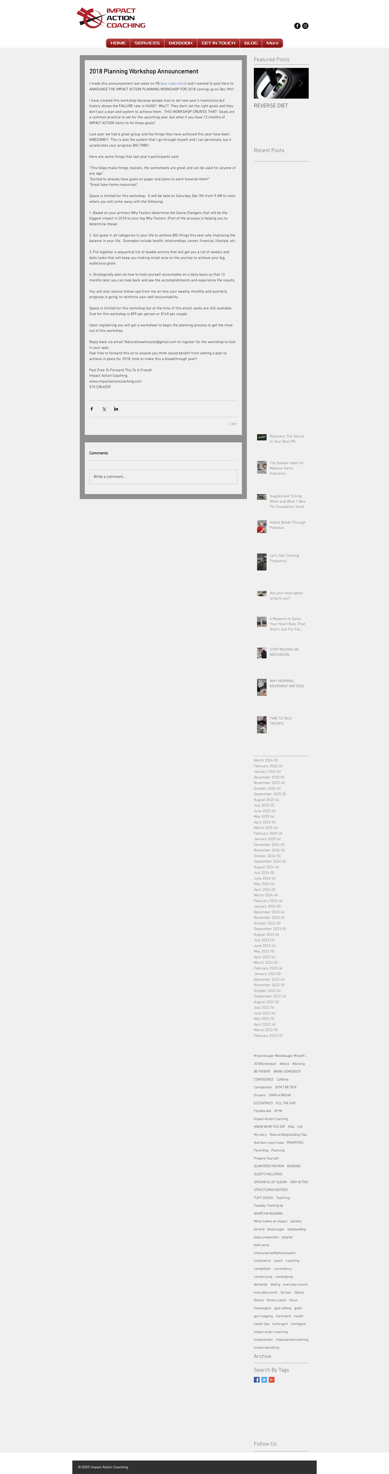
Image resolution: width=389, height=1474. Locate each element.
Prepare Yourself (266, 1158)
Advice (284, 1064)
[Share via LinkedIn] (116, 408)
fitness (259, 1300)
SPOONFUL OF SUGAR (270, 1182)
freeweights (262, 1308)
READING (294, 1166)
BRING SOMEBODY (287, 1072)
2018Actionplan (265, 1064)
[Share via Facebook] (91, 408)
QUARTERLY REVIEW (269, 1166)
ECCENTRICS (263, 1103)
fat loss (286, 1292)
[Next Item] (300, 83)
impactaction (263, 1340)
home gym (280, 1324)
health (298, 1316)
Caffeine (283, 1080)
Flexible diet (262, 1111)
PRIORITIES (295, 1143)
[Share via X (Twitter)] (103, 408)
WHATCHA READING (268, 1214)
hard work (283, 1316)
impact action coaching (271, 1332)
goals (298, 1308)
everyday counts (295, 1285)
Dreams (260, 1095)
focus (293, 1300)
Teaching (283, 1198)
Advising (298, 1064)
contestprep (284, 1277)
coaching (292, 1261)
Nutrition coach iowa (269, 1143)
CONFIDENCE (264, 1080)
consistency (283, 1269)
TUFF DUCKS (263, 1198)
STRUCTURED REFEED (271, 1190)
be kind (259, 1229)
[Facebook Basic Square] (257, 1380)
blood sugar (276, 1229)
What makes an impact (270, 1221)
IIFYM (278, 1111)
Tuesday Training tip (268, 1206)
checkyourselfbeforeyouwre (274, 1253)
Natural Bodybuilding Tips (288, 1135)
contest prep (263, 1277)
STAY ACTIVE (299, 1182)
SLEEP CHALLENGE (268, 1174)
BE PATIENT (262, 1072)
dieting (275, 1285)
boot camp (261, 1245)
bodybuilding (297, 1229)
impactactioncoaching (292, 1340)
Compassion (263, 1087)
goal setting (282, 1308)
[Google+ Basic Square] (272, 1380)
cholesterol (262, 1261)
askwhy (296, 1221)
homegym (298, 1324)
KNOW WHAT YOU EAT (269, 1127)
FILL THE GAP (286, 1103)
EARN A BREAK (280, 1095)
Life (299, 1127)
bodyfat (287, 1237)
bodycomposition (266, 1237)
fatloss (299, 1292)
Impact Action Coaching (271, 1119)
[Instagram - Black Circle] (305, 26)
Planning (278, 1150)
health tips (261, 1324)
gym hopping (263, 1316)
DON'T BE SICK (285, 1087)
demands (261, 1285)
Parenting (261, 1150)
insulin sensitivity (267, 1348)
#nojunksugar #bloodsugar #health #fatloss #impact (281, 1056)
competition (262, 1269)
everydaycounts (266, 1292)
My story (260, 1135)
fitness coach (277, 1300)
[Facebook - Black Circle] (297, 26)
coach (278, 1261)
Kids (291, 1127)
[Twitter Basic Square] (264, 1380)
